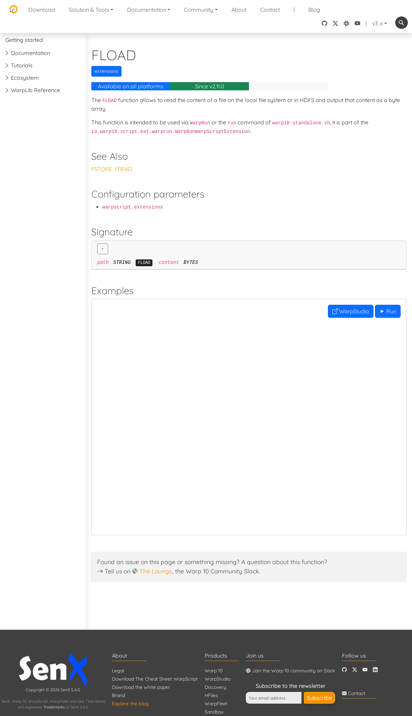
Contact (270, 9)
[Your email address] (273, 698)
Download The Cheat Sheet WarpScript (155, 679)
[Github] (344, 669)
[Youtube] (365, 669)
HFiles (211, 695)
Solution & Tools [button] (89, 9)
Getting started (24, 39)
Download (41, 9)
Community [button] (198, 9)
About (239, 9)
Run (387, 311)
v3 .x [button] (377, 23)
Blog (314, 9)
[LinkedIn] (375, 669)
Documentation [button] (146, 9)
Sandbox (214, 712)
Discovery (215, 687)
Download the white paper (141, 687)
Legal (118, 671)
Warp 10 (213, 671)
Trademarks (54, 707)
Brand (118, 695)
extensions (106, 71)
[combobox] (401, 22)
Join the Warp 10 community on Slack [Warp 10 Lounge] (290, 671)
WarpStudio (350, 311)
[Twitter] (354, 669)
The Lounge (155, 571)
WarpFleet (216, 704)
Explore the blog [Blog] (130, 704)
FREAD (123, 169)
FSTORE (101, 169)
